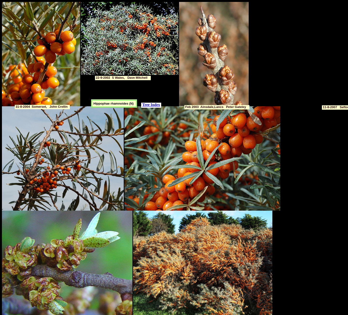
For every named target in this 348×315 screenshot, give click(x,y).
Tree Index (151, 105)
